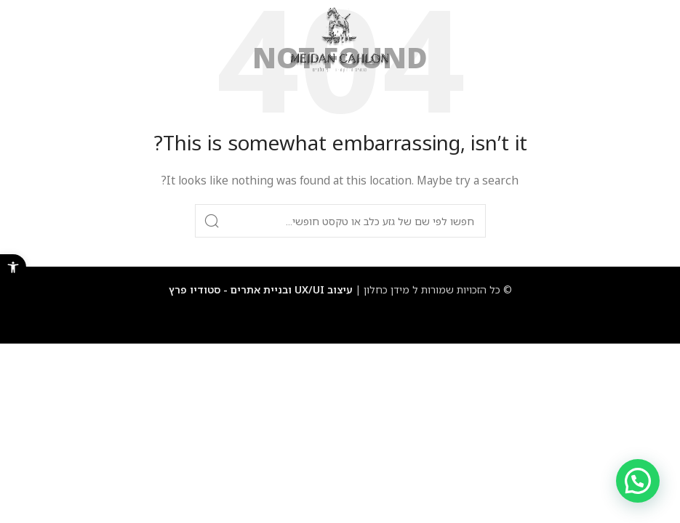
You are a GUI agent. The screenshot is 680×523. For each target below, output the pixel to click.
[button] (13, 267)
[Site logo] (340, 39)
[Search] (340, 221)
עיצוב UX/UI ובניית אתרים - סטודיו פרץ (261, 289)
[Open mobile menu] (653, 39)
